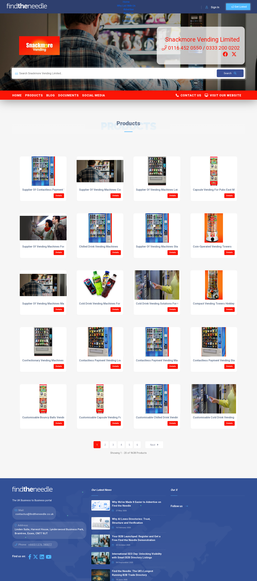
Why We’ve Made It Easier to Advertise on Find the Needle (136, 504)
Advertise (95, 6)
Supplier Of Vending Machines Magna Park (48, 303)
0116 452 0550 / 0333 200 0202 (201, 48)
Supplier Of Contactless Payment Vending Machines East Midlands (63, 189)
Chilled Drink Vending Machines (98, 246)
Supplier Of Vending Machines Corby (101, 189)
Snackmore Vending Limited (202, 39)
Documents (68, 95)
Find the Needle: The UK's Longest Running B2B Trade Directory (132, 573)
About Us (110, 6)
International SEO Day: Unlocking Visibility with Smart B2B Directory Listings (137, 555)
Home (59, 6)
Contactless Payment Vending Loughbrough (106, 360)
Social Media (93, 95)
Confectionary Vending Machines (43, 360)
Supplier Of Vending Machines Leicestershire (164, 189)
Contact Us (135, 6)
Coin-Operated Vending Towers (212, 246)
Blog (122, 6)
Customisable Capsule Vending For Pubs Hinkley (109, 417)
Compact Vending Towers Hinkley (213, 303)
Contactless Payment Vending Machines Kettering (167, 360)
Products (34, 95)
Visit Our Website (223, 95)
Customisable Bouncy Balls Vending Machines (50, 417)
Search (230, 73)
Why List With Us (76, 6)
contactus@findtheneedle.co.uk (34, 514)
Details (59, 196)
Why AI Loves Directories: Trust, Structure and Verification (131, 520)
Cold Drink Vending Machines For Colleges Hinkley (110, 303)
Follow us (179, 506)
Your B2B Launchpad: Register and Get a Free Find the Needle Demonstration (136, 538)
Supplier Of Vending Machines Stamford (161, 246)
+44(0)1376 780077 (40, 544)
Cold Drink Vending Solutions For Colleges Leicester (168, 303)
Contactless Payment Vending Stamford (217, 360)
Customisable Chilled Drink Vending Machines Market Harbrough (176, 417)
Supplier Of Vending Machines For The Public (50, 246)
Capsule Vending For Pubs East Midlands (218, 189)
